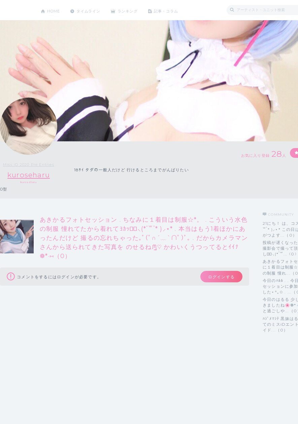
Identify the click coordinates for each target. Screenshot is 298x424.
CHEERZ (15, 10)
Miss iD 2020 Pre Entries (29, 164)
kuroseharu (29, 175)
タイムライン (92, 9)
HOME (54, 9)
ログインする (218, 277)
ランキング (135, 9)
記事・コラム (176, 9)
